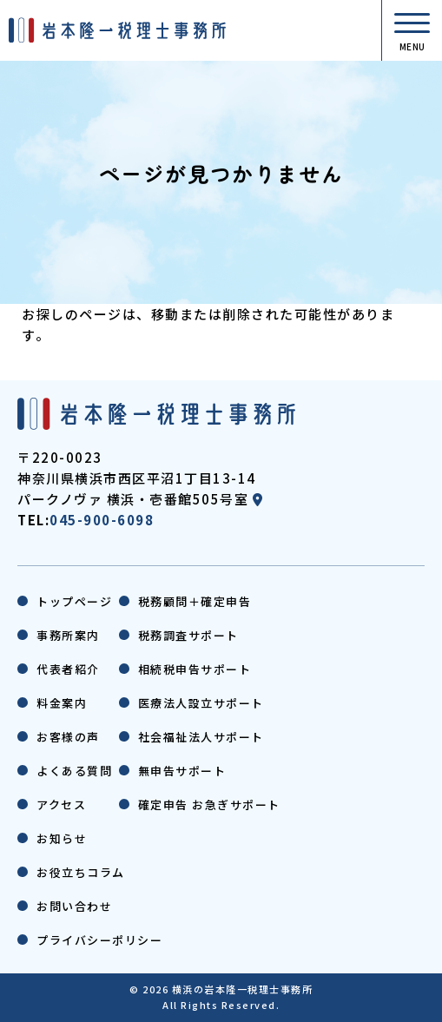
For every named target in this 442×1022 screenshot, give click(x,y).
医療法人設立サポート (201, 703)
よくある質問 (74, 770)
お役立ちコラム (80, 872)
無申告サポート (182, 770)
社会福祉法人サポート (201, 737)
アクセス (61, 804)
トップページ (74, 601)
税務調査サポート (188, 635)
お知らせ (61, 838)
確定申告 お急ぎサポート (209, 804)
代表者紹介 (68, 669)
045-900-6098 (101, 520)
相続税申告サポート (195, 669)
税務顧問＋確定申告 (195, 601)
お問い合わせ (74, 906)
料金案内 (61, 703)
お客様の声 (68, 737)
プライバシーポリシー (99, 940)
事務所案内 (68, 635)
